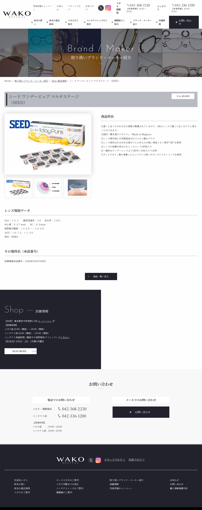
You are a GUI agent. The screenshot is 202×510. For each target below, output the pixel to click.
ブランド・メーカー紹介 (142, 22)
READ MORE (19, 351)
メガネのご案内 (73, 22)
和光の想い (38, 22)
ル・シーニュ (45, 321)
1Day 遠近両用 (59, 80)
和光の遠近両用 (54, 22)
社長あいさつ (21, 480)
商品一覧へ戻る (101, 276)
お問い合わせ (185, 22)
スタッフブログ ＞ (114, 459)
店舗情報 (162, 22)
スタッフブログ (74, 8)
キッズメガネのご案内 (67, 480)
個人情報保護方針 (179, 488)
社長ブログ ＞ (137, 459)
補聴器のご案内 (119, 22)
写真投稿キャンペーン (42, 8)
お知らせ (60, 8)
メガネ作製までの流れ (67, 484)
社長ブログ (90, 8)
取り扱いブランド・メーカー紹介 (31, 80)
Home (8, 80)
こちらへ (64, 337)
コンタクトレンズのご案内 (97, 22)
